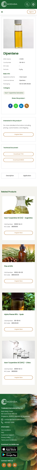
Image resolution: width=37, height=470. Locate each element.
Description (10, 176)
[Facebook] (4, 465)
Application (27, 176)
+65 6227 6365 (7, 422)
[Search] (27, 4)
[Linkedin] (15, 465)
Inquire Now (18, 134)
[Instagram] (9, 465)
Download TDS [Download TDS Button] (18, 154)
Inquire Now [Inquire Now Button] (18, 233)
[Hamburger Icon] (2, 12)
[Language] (33, 4)
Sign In (31, 12)
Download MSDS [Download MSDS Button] (18, 160)
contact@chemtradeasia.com (13, 420)
